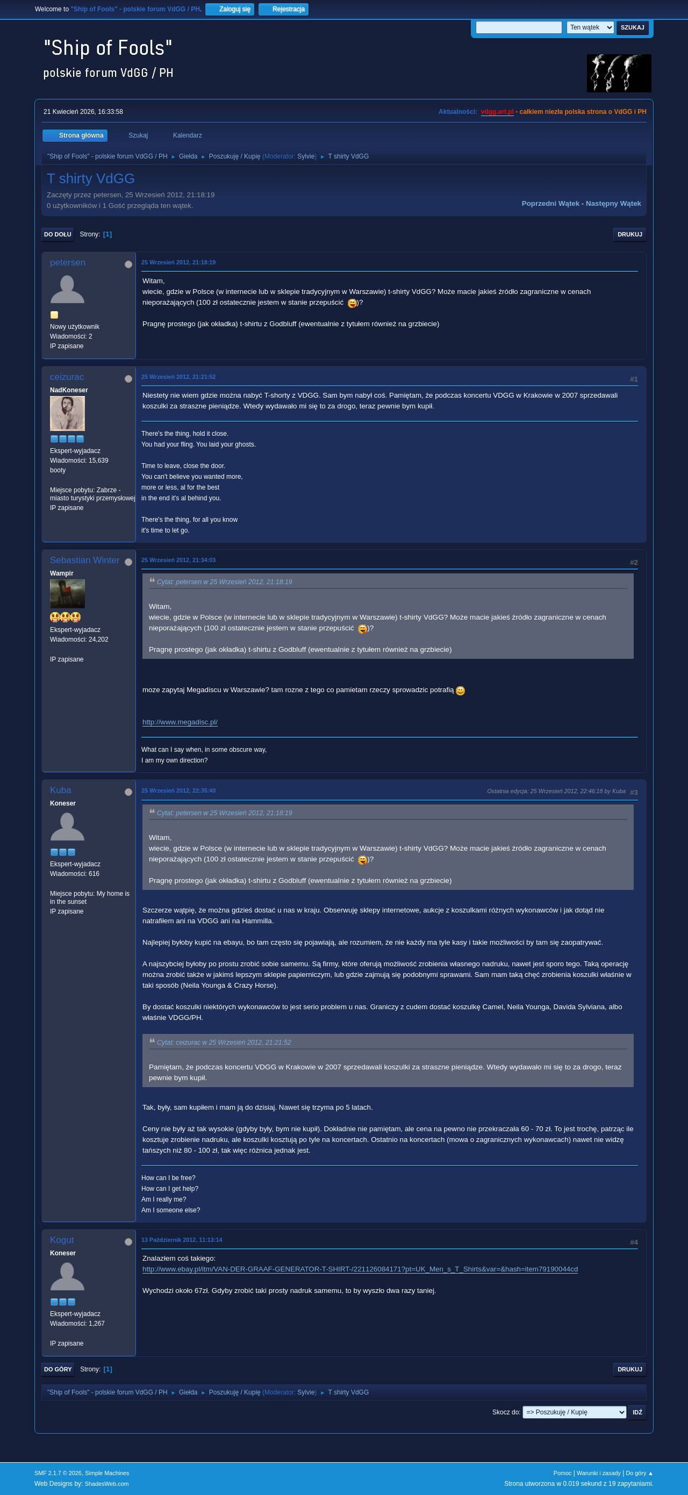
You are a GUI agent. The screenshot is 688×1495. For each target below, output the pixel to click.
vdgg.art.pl (497, 112)
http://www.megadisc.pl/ (180, 722)
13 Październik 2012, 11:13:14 (181, 1240)
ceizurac (67, 377)
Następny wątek (613, 203)
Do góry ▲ (640, 1473)
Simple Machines (107, 1473)
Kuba (60, 790)
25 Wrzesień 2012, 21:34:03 (178, 560)
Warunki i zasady (599, 1473)
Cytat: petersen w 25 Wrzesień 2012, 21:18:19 (224, 582)
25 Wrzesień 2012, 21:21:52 (178, 376)
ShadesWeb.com (107, 1483)
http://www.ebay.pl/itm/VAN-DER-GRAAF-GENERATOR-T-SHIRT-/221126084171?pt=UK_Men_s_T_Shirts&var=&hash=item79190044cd (360, 1269)
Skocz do (505, 1412)
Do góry (58, 1369)
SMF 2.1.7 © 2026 (58, 1473)
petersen (67, 262)
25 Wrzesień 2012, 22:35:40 (178, 790)
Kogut (62, 1240)
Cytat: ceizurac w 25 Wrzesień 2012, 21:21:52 (224, 1042)
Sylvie (305, 156)
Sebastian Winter (84, 560)
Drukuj (630, 234)
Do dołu (57, 234)
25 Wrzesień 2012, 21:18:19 (178, 262)
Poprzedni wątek (550, 203)
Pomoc (563, 1473)
